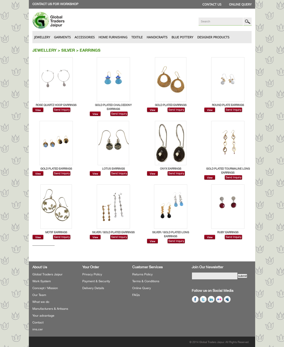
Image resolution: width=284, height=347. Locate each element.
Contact (37, 322)
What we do (40, 302)
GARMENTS (62, 37)
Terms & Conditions (145, 281)
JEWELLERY (42, 37)
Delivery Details (93, 288)
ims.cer (37, 329)
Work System (41, 281)
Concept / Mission (45, 288)
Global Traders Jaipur (47, 274)
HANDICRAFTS (157, 37)
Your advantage (43, 315)
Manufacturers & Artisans (50, 308)
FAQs (136, 295)
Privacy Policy (92, 274)
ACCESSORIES (85, 37)
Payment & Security (96, 281)
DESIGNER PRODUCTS (213, 37)
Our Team (39, 295)
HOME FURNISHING (113, 37)
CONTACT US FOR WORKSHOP (55, 4)
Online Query (240, 4)
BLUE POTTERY (182, 37)
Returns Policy (142, 274)
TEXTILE (137, 37)
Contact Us (211, 4)
